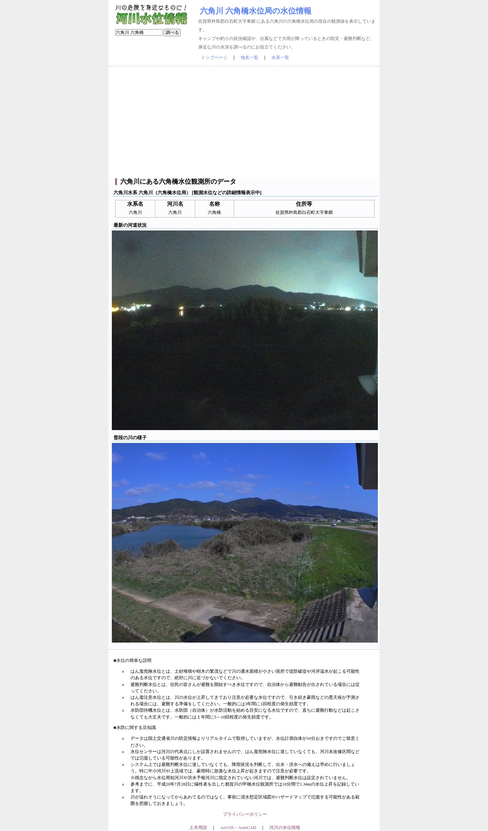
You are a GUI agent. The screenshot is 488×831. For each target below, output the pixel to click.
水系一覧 (280, 57)
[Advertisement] (244, 122)
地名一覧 (249, 57)
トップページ (214, 57)
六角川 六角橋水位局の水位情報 (255, 10)
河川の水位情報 (284, 827)
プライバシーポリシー (245, 814)
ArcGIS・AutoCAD (238, 827)
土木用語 (198, 827)
